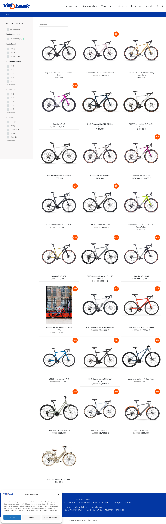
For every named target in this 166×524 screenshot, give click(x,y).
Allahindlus (16, 29)
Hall (13, 126)
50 (12, 98)
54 (12, 74)
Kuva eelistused (50, 517)
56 (12, 77)
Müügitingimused (80, 520)
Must (13, 137)
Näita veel (11, 84)
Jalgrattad (16, 39)
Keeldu (31, 517)
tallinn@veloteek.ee (114, 510)
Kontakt (71, 520)
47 (12, 66)
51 (12, 70)
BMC (13, 52)
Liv (12, 49)
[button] (58, 495)
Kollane (14, 129)
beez (13, 122)
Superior (15, 56)
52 (12, 105)
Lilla (13, 133)
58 (12, 81)
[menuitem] (71, 6)
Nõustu (12, 517)
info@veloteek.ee (122, 502)
